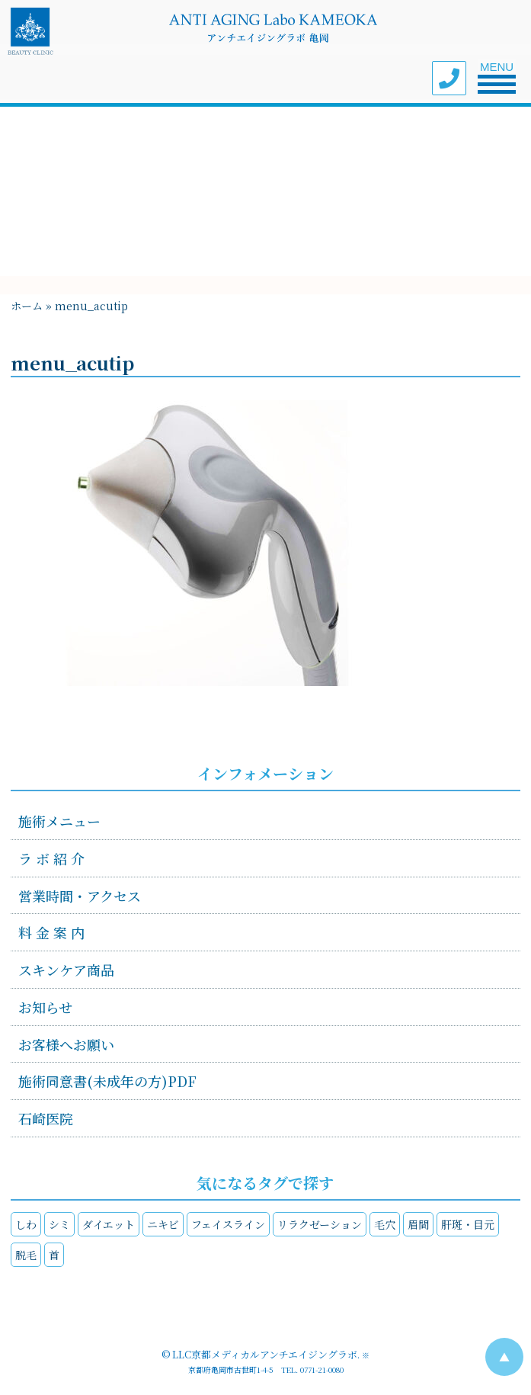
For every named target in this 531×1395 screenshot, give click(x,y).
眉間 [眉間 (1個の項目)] (418, 1224)
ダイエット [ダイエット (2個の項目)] (108, 1224)
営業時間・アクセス (79, 896)
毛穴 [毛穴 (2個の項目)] (384, 1224)
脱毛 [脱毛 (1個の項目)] (26, 1254)
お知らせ (45, 1007)
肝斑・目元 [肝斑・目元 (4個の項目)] (467, 1224)
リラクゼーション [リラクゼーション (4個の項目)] (319, 1224)
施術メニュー (59, 821)
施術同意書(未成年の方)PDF (107, 1081)
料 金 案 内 (51, 932)
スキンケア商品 (66, 970)
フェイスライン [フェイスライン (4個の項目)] (228, 1224)
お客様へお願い (66, 1044)
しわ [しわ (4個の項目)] (26, 1224)
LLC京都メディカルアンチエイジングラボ (264, 1354)
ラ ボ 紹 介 (51, 858)
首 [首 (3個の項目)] (54, 1254)
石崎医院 (45, 1118)
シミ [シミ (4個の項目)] (59, 1224)
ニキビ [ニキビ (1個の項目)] (163, 1224)
